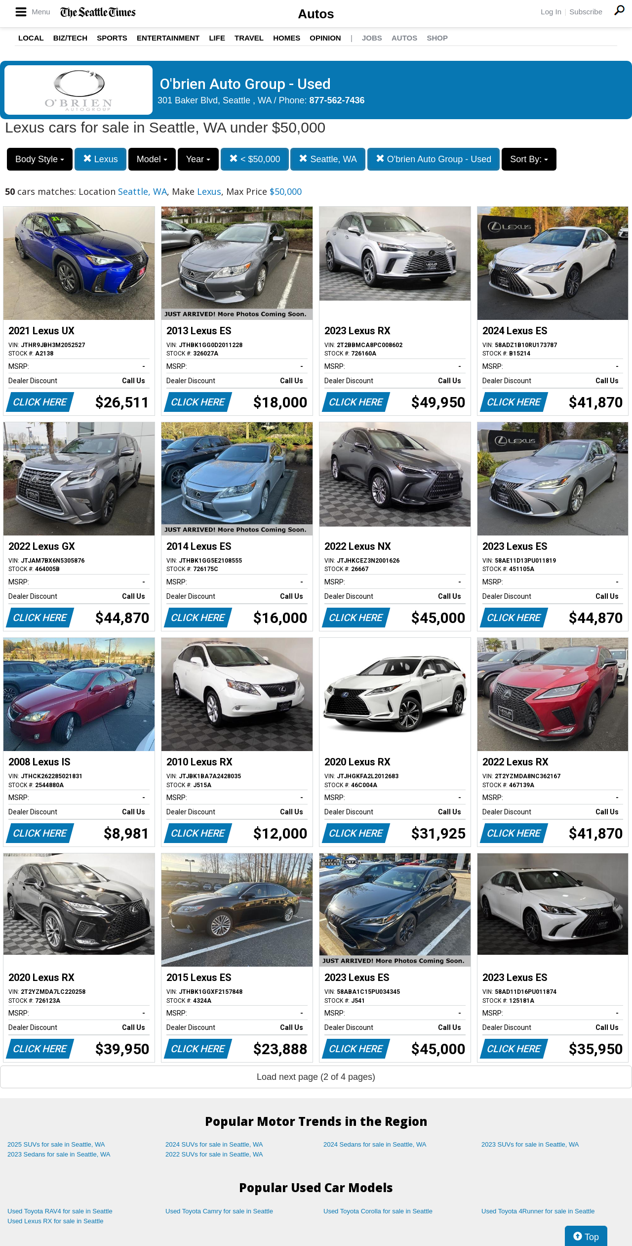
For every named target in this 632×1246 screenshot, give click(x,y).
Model (152, 159)
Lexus (100, 159)
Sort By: (529, 159)
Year (198, 159)
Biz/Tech (70, 38)
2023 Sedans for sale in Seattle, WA (58, 1154)
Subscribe (585, 11)
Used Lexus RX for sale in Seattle (55, 1221)
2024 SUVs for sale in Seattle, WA (214, 1144)
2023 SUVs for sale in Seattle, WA (530, 1144)
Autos (316, 13)
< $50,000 (254, 159)
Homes (286, 38)
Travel (249, 38)
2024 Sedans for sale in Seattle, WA (374, 1144)
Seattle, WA (327, 159)
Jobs (372, 38)
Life (217, 38)
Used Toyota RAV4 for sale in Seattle (60, 1211)
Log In (551, 11)
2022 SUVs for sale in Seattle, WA (214, 1154)
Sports (112, 38)
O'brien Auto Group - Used (434, 159)
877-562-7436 (337, 100)
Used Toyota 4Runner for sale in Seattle (538, 1211)
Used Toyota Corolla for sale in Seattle (378, 1211)
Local (31, 38)
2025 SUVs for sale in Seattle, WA (56, 1144)
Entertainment (168, 38)
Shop (437, 38)
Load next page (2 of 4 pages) (316, 1077)
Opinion (325, 38)
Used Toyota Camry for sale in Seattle (219, 1211)
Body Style (39, 159)
